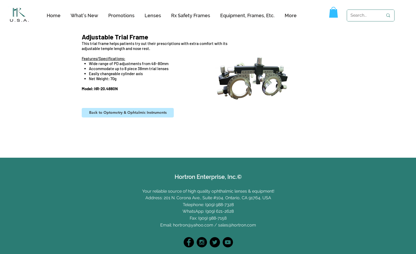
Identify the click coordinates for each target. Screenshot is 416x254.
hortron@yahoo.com (193, 225)
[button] (333, 12)
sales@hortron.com (237, 225)
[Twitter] (215, 242)
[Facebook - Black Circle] (189, 242)
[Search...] (362, 15)
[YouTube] (228, 242)
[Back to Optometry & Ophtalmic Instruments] (128, 112)
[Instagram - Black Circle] (202, 242)
